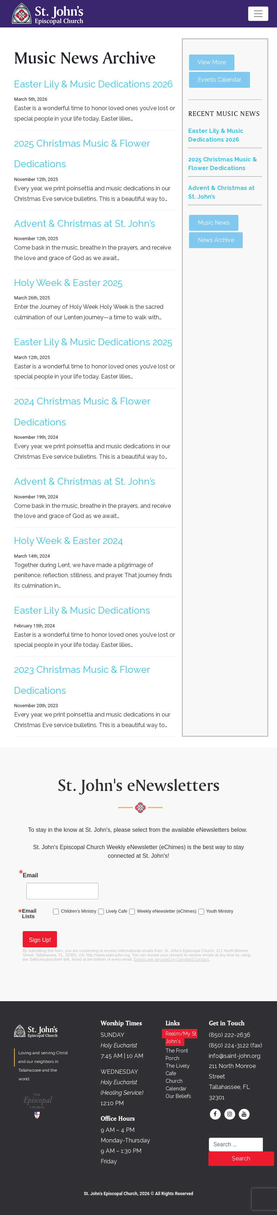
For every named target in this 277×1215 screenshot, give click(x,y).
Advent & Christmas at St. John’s (84, 223)
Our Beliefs (178, 1096)
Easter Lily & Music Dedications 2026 (93, 84)
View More (212, 62)
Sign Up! (40, 940)
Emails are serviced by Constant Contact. (172, 959)
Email (30, 875)
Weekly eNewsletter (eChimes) (167, 911)
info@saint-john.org (234, 1055)
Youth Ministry (219, 911)
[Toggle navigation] (258, 14)
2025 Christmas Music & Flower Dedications (222, 164)
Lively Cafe (116, 911)
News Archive (216, 240)
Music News (214, 222)
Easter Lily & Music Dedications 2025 (93, 342)
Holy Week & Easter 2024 (68, 540)
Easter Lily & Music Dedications (82, 610)
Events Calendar (219, 79)
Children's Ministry (78, 911)
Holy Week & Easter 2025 (68, 282)
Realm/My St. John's (181, 1037)
